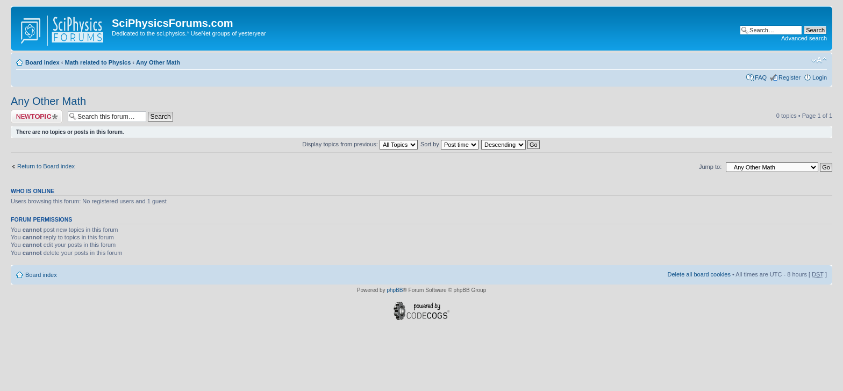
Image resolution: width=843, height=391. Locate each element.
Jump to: (710, 166)
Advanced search (804, 38)
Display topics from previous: (360, 144)
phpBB (395, 290)
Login (819, 77)
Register (789, 77)
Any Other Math (158, 62)
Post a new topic (36, 116)
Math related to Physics (98, 62)
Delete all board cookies (698, 274)
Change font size (819, 60)
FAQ (761, 77)
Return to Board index (46, 166)
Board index (42, 62)
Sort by (449, 144)
